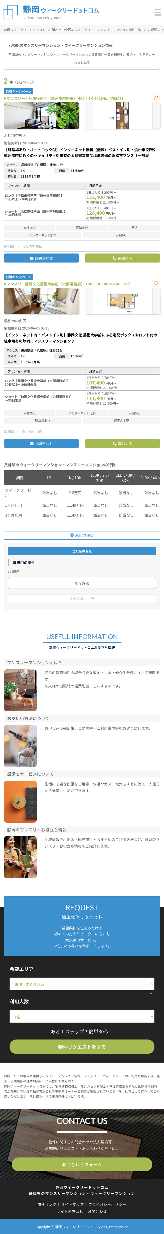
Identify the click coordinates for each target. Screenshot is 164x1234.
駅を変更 (82, 582)
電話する (124, 258)
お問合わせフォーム (82, 1164)
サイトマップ (72, 1204)
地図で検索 (84, 535)
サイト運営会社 (70, 1211)
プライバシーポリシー (108, 1204)
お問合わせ (44, 258)
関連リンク (47, 1204)
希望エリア (21, 968)
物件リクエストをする (82, 1046)
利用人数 (19, 1001)
